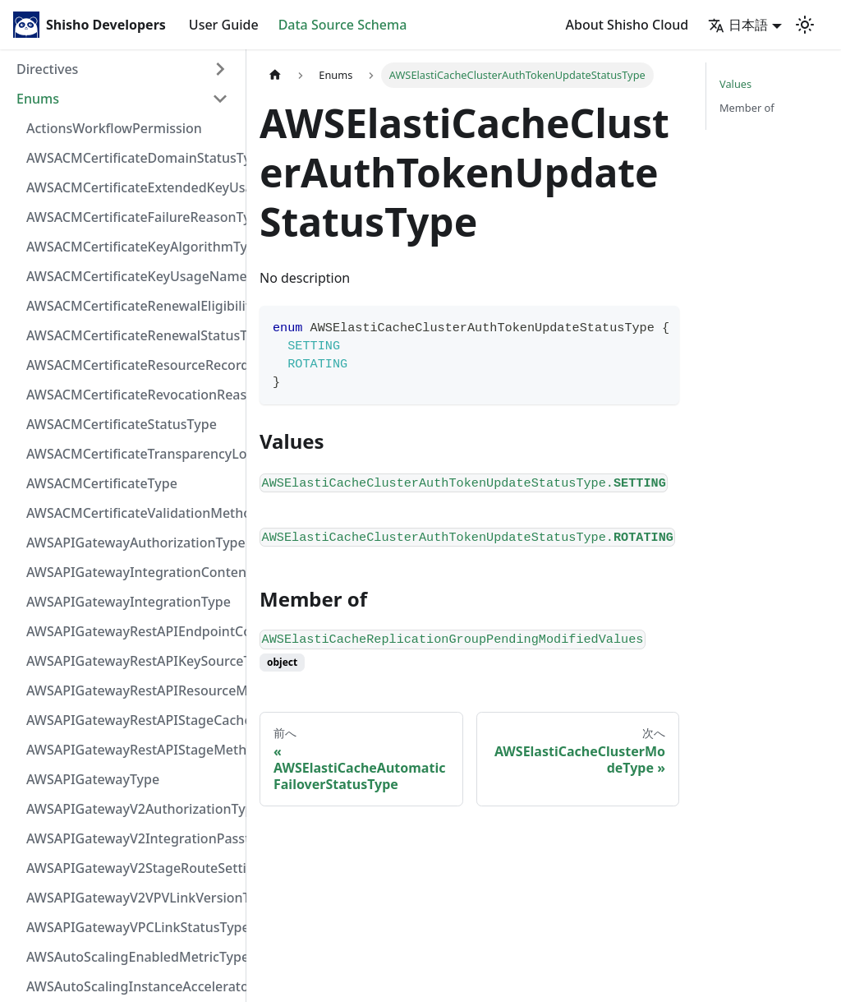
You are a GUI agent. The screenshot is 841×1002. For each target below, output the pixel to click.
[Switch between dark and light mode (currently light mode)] (805, 25)
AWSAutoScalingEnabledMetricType (132, 957)
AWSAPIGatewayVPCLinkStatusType (132, 927)
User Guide (224, 25)
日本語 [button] (738, 25)
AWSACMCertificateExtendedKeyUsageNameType (132, 187)
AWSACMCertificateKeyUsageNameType (132, 276)
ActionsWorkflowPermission (114, 128)
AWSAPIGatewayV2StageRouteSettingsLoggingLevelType (132, 868)
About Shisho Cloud (627, 25)
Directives (47, 69)
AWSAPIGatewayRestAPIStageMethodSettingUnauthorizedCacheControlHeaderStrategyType (132, 750)
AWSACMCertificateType (101, 483)
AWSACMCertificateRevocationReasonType (132, 395)
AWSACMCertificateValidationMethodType (132, 513)
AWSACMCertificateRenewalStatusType (132, 335)
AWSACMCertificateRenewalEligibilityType (132, 306)
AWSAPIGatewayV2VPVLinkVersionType (132, 898)
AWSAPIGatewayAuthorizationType (132, 542)
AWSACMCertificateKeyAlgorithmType (132, 247)
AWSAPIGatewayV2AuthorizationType (132, 809)
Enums (37, 99)
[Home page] (275, 75)
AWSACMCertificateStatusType (121, 424)
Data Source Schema (342, 25)
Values (735, 83)
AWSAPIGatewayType (92, 779)
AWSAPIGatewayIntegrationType (128, 602)
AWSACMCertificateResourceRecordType (132, 365)
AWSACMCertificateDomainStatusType (132, 158)
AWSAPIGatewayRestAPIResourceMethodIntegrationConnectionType (132, 690)
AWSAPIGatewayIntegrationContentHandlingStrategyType (132, 572)
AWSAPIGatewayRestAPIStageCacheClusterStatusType (132, 720)
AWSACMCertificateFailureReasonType (132, 217)
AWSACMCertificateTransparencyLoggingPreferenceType (132, 454)
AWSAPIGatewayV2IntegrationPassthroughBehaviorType (132, 838)
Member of (746, 107)
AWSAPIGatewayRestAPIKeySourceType (132, 661)
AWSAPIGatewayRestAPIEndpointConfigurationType (132, 631)
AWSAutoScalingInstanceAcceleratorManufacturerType (132, 986)
